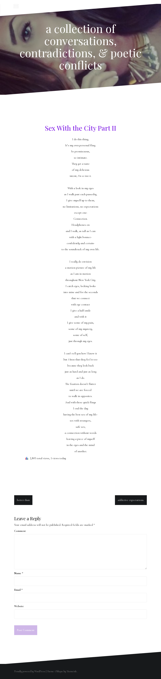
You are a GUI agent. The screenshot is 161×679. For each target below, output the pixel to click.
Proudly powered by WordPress (29, 671)
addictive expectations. (131, 500)
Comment (20, 531)
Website (19, 606)
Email (18, 589)
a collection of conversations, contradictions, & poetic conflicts (80, 46)
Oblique (59, 671)
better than (23, 500)
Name (18, 573)
